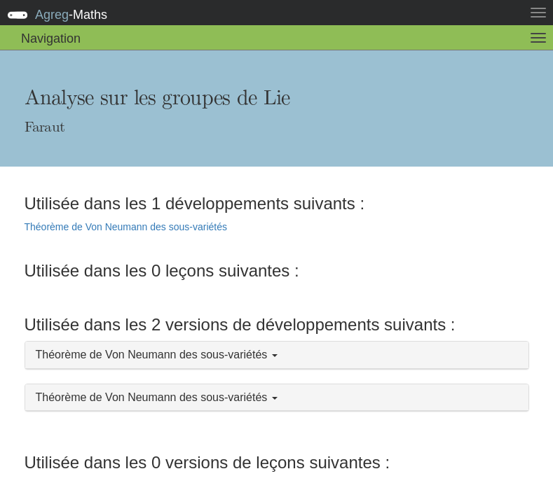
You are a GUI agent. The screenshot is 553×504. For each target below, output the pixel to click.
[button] (276, 355)
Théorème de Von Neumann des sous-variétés (126, 226)
